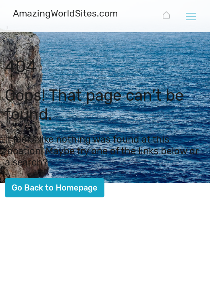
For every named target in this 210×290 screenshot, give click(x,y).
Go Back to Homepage (55, 188)
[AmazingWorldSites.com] (65, 14)
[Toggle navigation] (190, 16)
